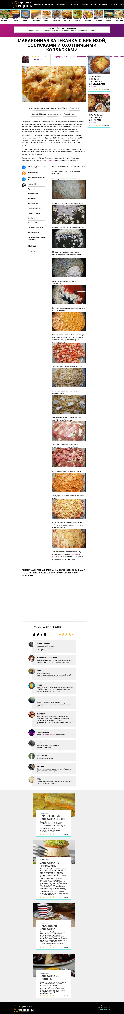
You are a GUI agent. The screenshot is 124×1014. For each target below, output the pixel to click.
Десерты (60, 4)
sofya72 (40, 59)
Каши (93, 4)
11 (33, 62)
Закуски (84, 4)
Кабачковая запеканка (48, 927)
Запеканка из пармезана (49, 864)
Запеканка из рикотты (49, 977)
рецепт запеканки (49, 161)
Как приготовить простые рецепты (22, 4)
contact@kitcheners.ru (104, 1009)
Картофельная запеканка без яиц (53, 817)
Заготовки (72, 4)
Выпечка (38, 4)
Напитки (103, 4)
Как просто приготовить (24, 1008)
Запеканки (44, 813)
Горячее (49, 4)
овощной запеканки (48, 735)
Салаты (114, 4)
